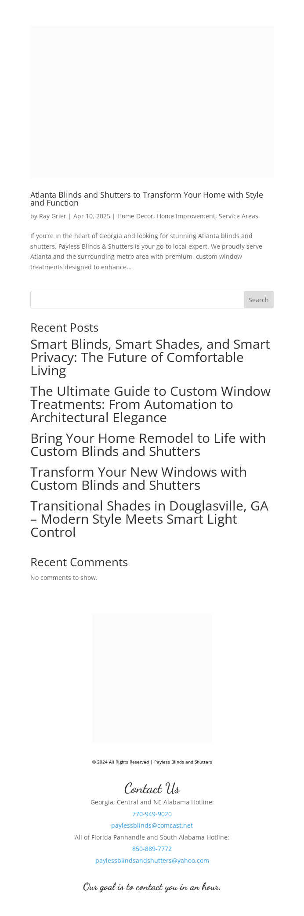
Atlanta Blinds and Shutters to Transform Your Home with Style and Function (146, 198)
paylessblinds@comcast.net (152, 825)
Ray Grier (52, 216)
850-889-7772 (152, 848)
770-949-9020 (152, 814)
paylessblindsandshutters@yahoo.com (152, 860)
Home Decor (135, 216)
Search (259, 300)
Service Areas (238, 216)
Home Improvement (186, 216)
